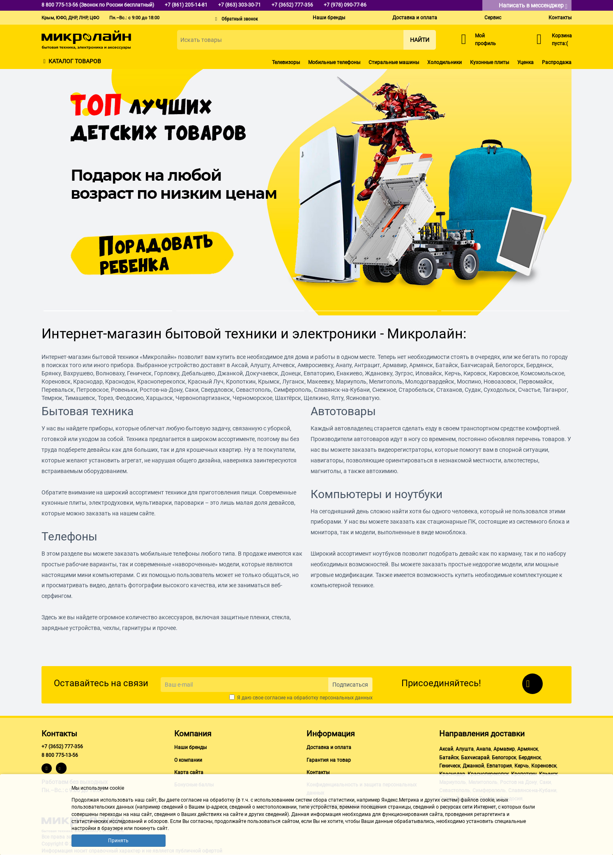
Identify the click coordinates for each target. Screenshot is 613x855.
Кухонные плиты (489, 62)
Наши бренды (329, 18)
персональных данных (346, 698)
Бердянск (530, 758)
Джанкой (473, 766)
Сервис (492, 18)
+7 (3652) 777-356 (62, 746)
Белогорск (504, 758)
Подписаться (350, 684)
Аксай (446, 749)
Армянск (527, 749)
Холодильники (444, 62)
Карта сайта (188, 772)
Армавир (504, 749)
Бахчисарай (475, 758)
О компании (188, 760)
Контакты (560, 18)
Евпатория (499, 766)
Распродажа (557, 62)
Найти (419, 40)
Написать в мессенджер (533, 6)
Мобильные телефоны (334, 62)
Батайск (449, 758)
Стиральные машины (394, 62)
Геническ (449, 766)
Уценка (525, 62)
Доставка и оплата (414, 18)
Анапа (483, 749)
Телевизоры (286, 62)
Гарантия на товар (328, 760)
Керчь (521, 766)
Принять (118, 841)
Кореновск (543, 766)
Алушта (465, 749)
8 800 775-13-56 (59, 755)
